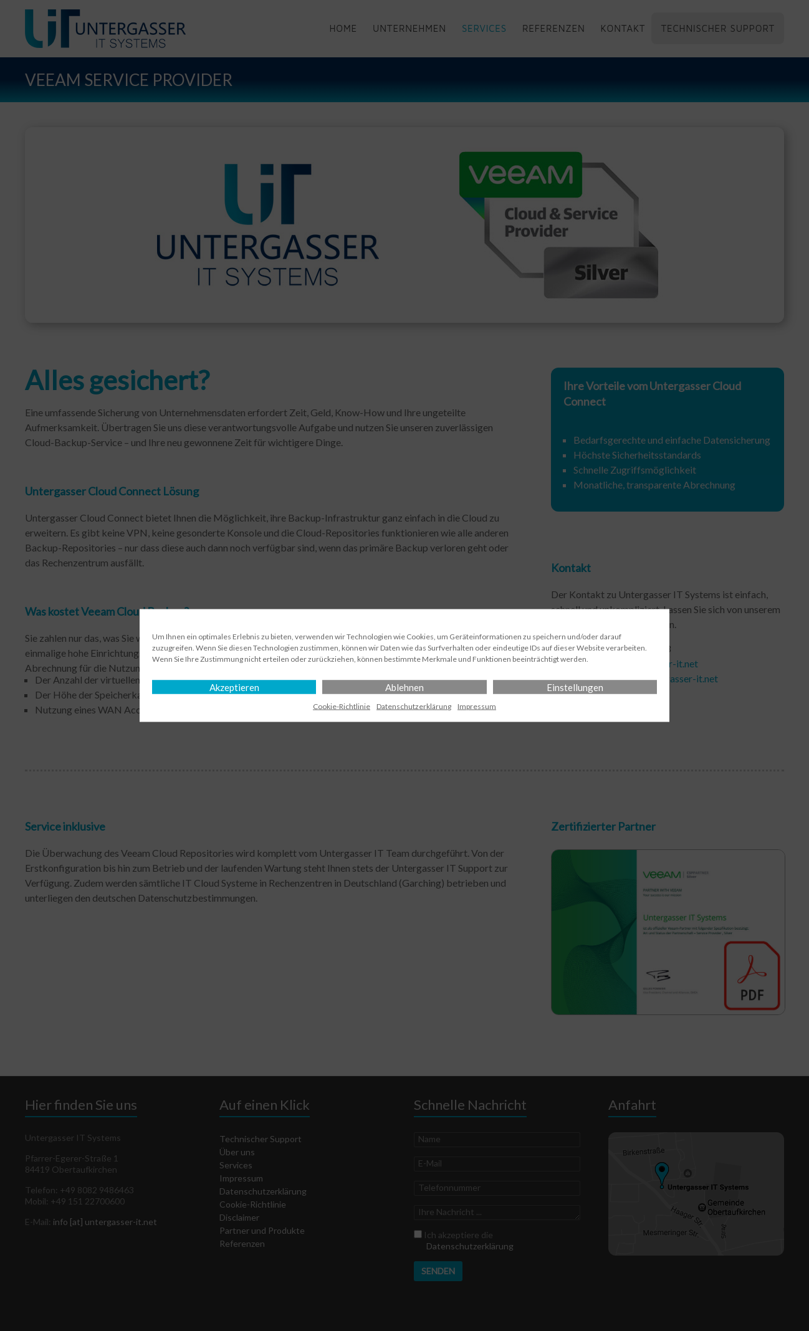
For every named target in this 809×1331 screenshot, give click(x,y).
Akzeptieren (234, 687)
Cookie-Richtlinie (341, 706)
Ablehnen (404, 687)
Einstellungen (575, 687)
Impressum (476, 706)
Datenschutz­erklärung (413, 706)
